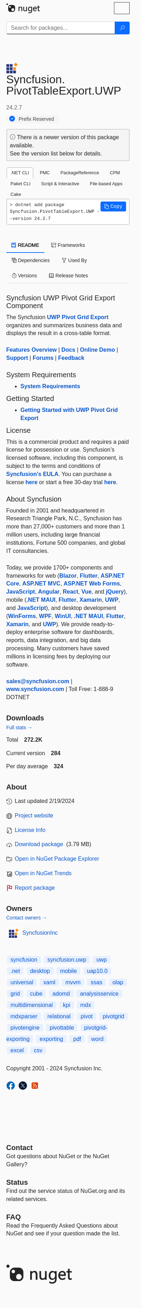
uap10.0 (97, 971)
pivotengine (25, 1028)
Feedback (71, 358)
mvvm (73, 982)
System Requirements (50, 386)
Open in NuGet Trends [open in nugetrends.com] (43, 873)
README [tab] (25, 245)
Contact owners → (26, 918)
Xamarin (91, 600)
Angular (48, 592)
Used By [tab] (74, 260)
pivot (87, 1016)
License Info (30, 830)
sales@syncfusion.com (37, 681)
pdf (77, 1039)
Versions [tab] (24, 275)
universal (22, 982)
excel (17, 1050)
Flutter (89, 576)
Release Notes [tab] (68, 275)
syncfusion (24, 960)
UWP (111, 600)
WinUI (63, 616)
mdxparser (24, 1016)
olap (118, 982)
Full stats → (19, 727)
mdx (85, 1005)
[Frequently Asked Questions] (13, 1217)
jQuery (115, 592)
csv (38, 1050)
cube (36, 994)
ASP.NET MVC (41, 584)
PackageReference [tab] (79, 172)
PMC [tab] (45, 172)
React (70, 592)
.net (15, 971)
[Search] (122, 28)
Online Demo (97, 350)
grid (15, 994)
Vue (86, 592)
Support (17, 358)
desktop (40, 971)
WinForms (22, 616)
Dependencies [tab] (31, 260)
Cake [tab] (16, 194)
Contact (19, 1147)
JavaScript (20, 592)
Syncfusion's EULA (32, 474)
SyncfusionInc (40, 933)
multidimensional (32, 1005)
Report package (35, 888)
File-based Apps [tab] (106, 183)
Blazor (68, 576)
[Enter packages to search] (60, 28)
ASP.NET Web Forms (92, 584)
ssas (96, 982)
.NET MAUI (40, 600)
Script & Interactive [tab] (60, 183)
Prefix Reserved (36, 119)
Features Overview (31, 350)
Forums (43, 358)
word (97, 1039)
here (32, 482)
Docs (68, 350)
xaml (49, 982)
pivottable (62, 1028)
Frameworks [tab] (68, 245)
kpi (66, 1005)
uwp (101, 960)
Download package (39, 844)
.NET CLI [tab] (20, 172)
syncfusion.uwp (67, 960)
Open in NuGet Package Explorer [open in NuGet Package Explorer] (57, 859)
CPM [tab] (115, 172)
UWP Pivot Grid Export (77, 317)
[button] (113, 206)
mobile (68, 971)
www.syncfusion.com (35, 689)
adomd (61, 994)
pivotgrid (113, 1016)
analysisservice (99, 994)
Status (17, 1182)
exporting (51, 1039)
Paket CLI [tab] (21, 183)
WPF (45, 616)
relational (59, 1016)
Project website (34, 815)
